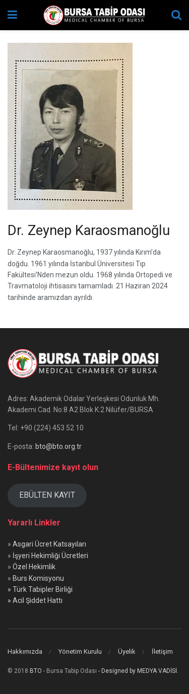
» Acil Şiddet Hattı (35, 600)
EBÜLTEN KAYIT (47, 495)
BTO (36, 670)
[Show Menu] (12, 15)
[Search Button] (176, 15)
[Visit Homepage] (94, 15)
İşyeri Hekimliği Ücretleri (50, 556)
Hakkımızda (25, 651)
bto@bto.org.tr (58, 446)
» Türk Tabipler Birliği (40, 589)
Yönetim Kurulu (80, 651)
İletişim (162, 651)
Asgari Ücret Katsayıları (49, 544)
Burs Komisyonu (38, 578)
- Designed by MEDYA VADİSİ (137, 670)
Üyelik (127, 651)
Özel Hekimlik (34, 567)
